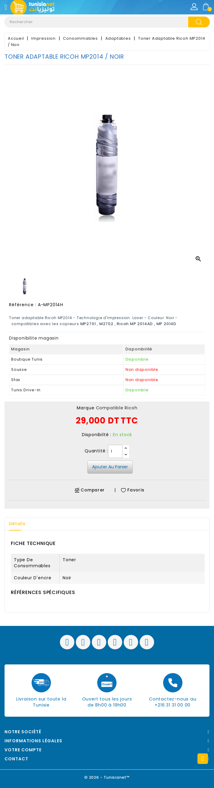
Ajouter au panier (110, 467)
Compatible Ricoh (117, 408)
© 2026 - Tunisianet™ (107, 777)
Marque (86, 408)
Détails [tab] (17, 524)
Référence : (22, 305)
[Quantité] (115, 451)
